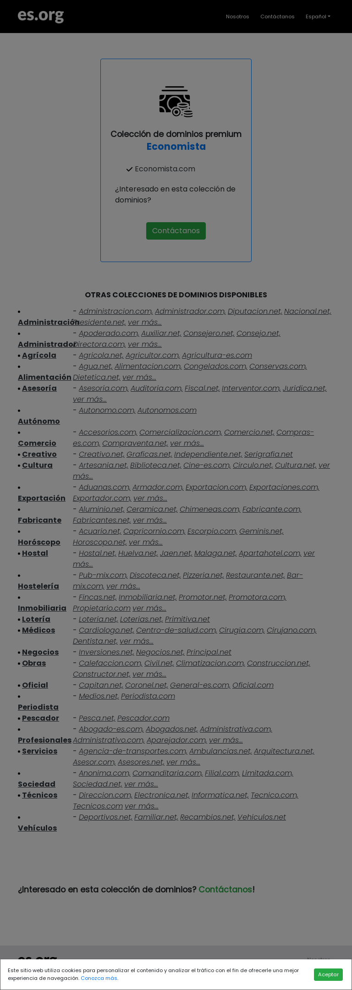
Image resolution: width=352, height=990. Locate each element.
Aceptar (328, 974)
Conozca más (99, 978)
